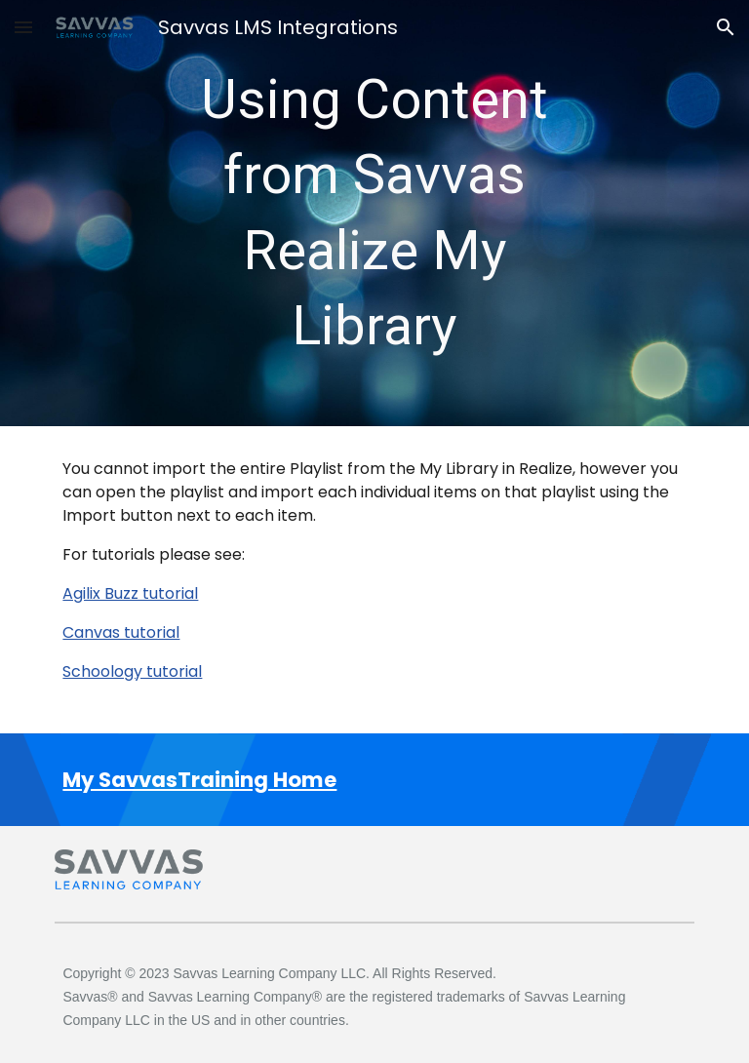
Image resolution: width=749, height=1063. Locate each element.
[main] (374, 213)
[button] (23, 27)
